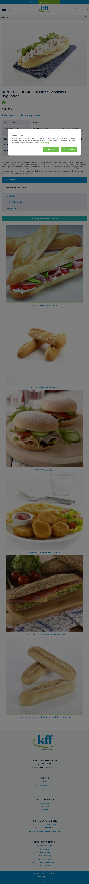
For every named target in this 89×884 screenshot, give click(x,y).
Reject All (51, 149)
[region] (44, 142)
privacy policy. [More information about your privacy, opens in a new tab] (44, 143)
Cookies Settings (67, 140)
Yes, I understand (69, 149)
